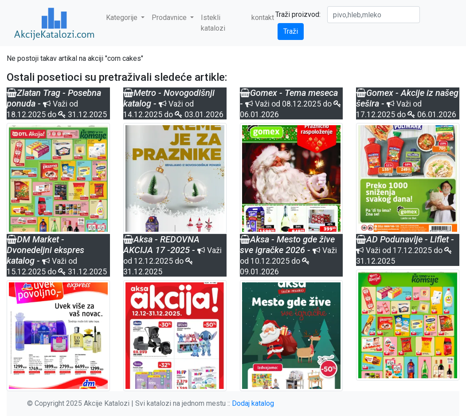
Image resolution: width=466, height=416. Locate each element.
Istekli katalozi (213, 22)
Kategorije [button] (122, 17)
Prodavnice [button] (170, 17)
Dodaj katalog (253, 403)
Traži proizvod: (298, 14)
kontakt (262, 17)
